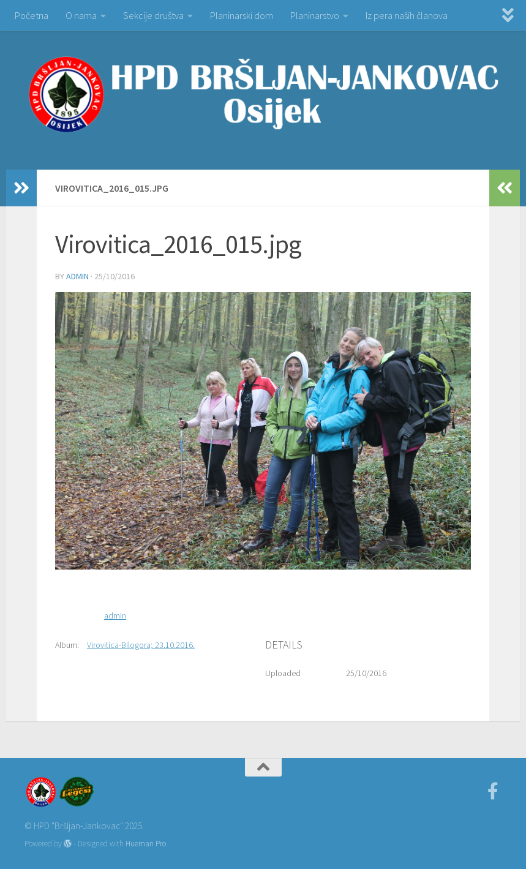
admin (77, 276)
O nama (81, 15)
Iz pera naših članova (407, 15)
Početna (31, 15)
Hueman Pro (146, 843)
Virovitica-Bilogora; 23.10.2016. (141, 644)
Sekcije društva (153, 15)
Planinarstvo (314, 15)
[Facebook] (493, 791)
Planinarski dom (241, 15)
